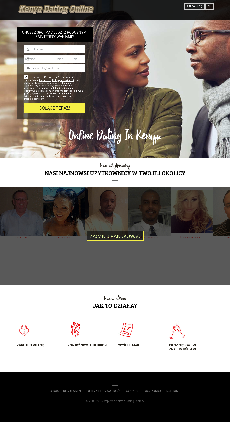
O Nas (54, 391)
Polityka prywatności (103, 391)
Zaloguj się (194, 6)
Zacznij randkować (115, 236)
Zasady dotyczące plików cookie (41, 83)
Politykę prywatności (63, 80)
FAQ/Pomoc (152, 391)
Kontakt (173, 391)
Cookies (132, 391)
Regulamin (45, 80)
